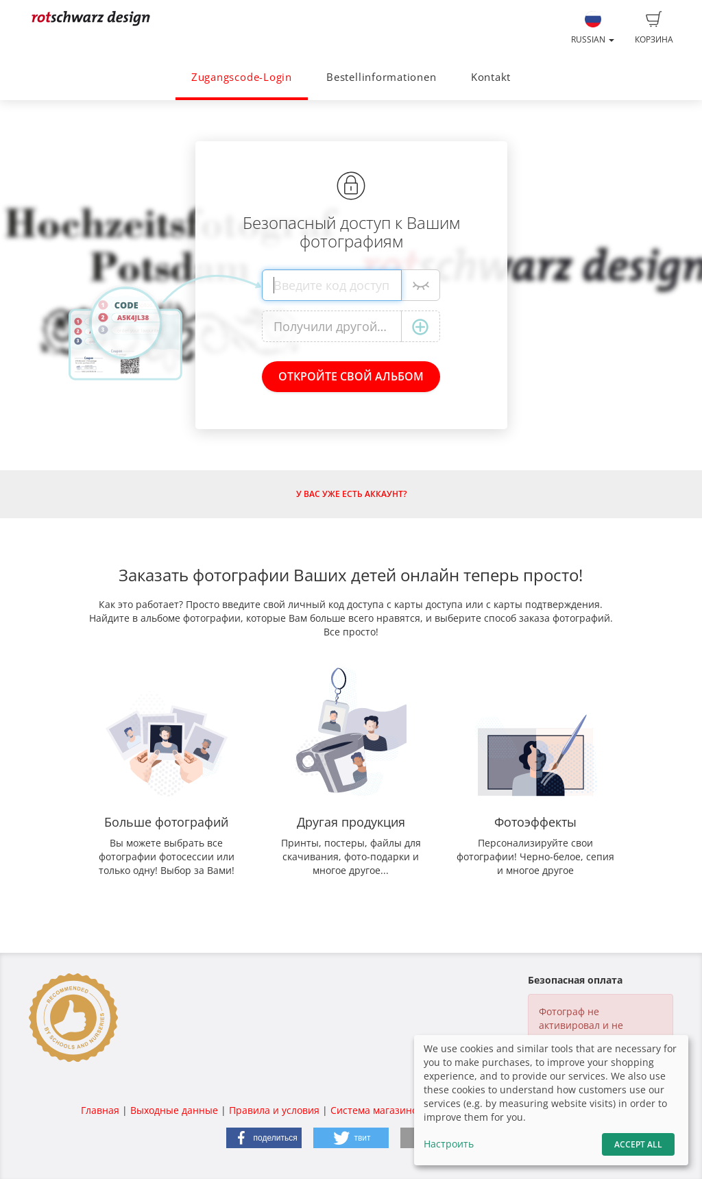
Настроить (449, 1143)
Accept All (638, 1144)
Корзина (654, 28)
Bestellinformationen (381, 77)
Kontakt (491, 77)
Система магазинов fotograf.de (403, 1110)
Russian (592, 28)
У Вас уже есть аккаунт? (351, 494)
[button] (264, 1138)
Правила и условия (274, 1110)
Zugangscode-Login (241, 77)
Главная (100, 1110)
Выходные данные (174, 1110)
